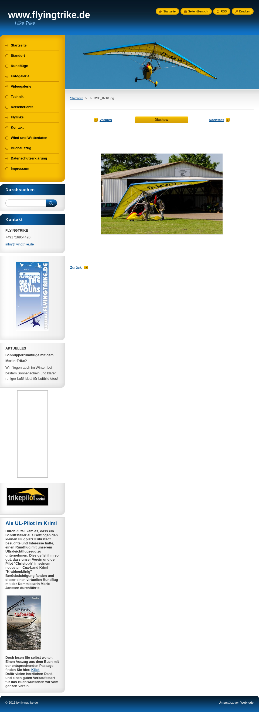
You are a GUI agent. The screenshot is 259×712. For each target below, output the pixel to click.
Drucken (244, 11)
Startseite (76, 98)
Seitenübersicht (198, 11)
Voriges (106, 120)
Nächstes (216, 120)
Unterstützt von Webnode (236, 702)
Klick (35, 670)
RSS (224, 11)
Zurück (76, 267)
